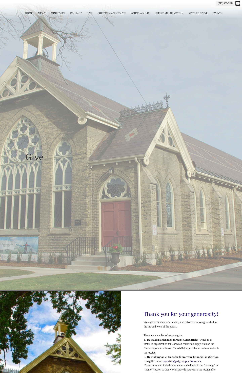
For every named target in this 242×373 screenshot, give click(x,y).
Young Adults (140, 13)
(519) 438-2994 (225, 3)
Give (89, 13)
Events (217, 13)
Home (29, 13)
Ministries (58, 13)
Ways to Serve (198, 13)
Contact (76, 13)
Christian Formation (169, 13)
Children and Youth (111, 13)
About (42, 13)
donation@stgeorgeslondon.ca (182, 361)
